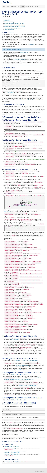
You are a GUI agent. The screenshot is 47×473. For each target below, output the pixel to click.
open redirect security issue (21, 365)
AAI (4, 6)
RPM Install (10, 92)
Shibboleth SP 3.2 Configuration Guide (27, 385)
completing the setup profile (19, 59)
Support (27, 6)
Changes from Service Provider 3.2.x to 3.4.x (14, 26)
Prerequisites (7, 20)
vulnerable (31, 44)
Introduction (7, 19)
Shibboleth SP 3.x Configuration (11, 448)
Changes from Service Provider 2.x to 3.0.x (14, 23)
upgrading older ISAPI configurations (19, 369)
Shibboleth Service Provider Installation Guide (30, 99)
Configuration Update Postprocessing (12, 28)
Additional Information (9, 29)
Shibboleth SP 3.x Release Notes (19, 374)
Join (18, 6)
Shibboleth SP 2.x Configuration (11, 454)
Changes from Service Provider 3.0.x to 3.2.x (14, 25)
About (8, 6)
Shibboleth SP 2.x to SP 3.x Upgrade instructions (26, 360)
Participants (13, 6)
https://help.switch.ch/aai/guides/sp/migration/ (16, 461)
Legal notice (4, 471)
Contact (36, 6)
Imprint (8, 471)
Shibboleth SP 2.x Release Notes (11, 452)
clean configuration (24, 52)
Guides (22, 6)
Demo (31, 6)
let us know (41, 437)
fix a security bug (15, 339)
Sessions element (33, 366)
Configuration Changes (9, 22)
